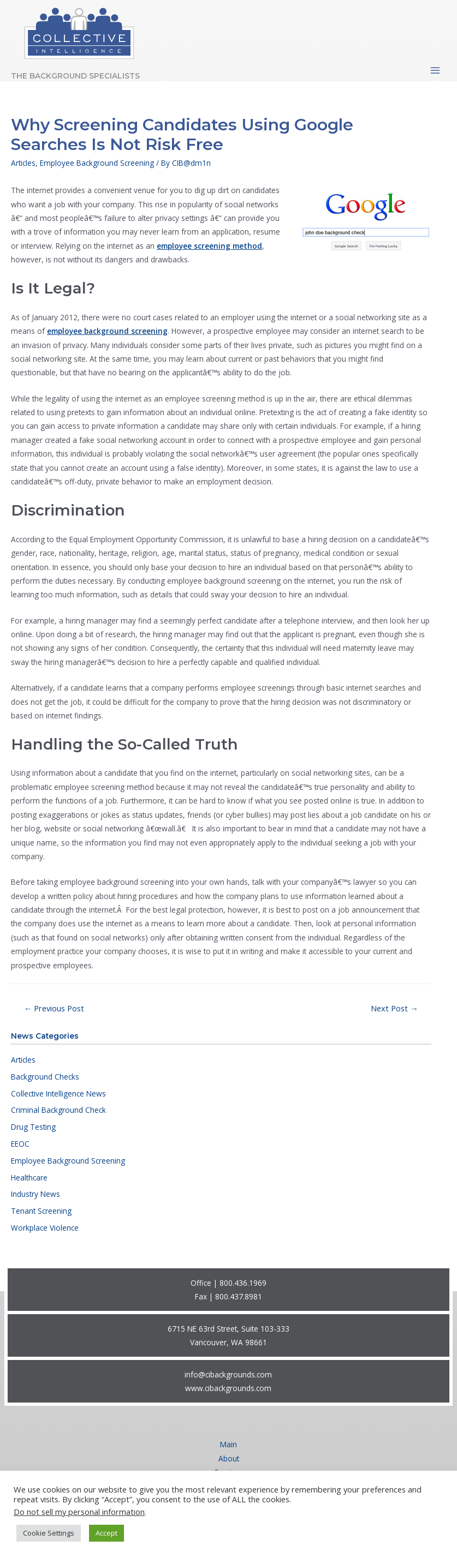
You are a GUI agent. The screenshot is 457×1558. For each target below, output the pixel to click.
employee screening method (209, 246)
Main (228, 1444)
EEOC (20, 1143)
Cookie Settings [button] (48, 1533)
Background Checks (45, 1076)
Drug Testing (33, 1127)
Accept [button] (106, 1533)
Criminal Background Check (58, 1110)
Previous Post (54, 1008)
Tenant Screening (41, 1211)
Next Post (394, 1008)
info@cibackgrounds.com (228, 1374)
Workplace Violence (45, 1228)
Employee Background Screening (68, 1160)
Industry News (35, 1194)
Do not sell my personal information (79, 1511)
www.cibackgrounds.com (228, 1388)
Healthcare (29, 1177)
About (228, 1458)
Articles (23, 1059)
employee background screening (107, 331)
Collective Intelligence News (58, 1093)
